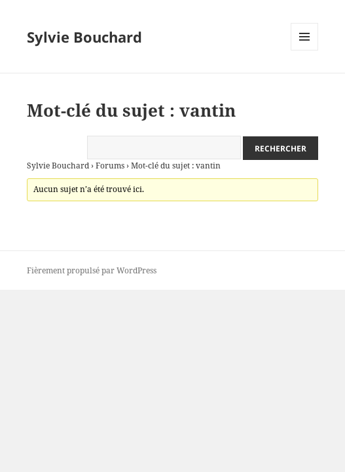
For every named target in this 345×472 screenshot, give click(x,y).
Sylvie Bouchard (84, 37)
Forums (110, 165)
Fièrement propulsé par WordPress (91, 270)
